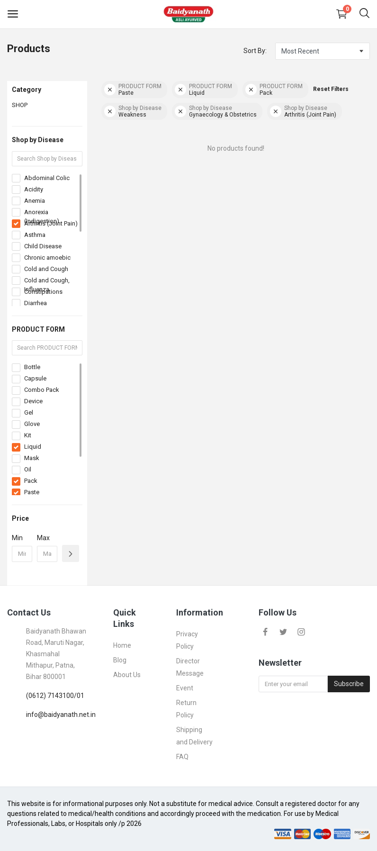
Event (184, 688)
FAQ (182, 756)
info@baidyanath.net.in (61, 714)
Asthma (34, 234)
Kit (27, 435)
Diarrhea (35, 303)
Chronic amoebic (47, 257)
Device (33, 401)
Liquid (32, 446)
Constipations (43, 291)
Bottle (32, 367)
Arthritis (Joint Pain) (51, 223)
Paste (31, 492)
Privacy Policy (187, 640)
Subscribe (349, 684)
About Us (127, 675)
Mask (31, 458)
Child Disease (43, 246)
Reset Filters (331, 89)
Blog (119, 660)
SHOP (19, 105)
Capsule (35, 378)
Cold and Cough (46, 268)
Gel (28, 412)
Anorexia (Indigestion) (41, 216)
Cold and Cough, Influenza (47, 285)
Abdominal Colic (47, 177)
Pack (30, 480)
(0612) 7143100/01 (55, 695)
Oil (27, 469)
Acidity (33, 189)
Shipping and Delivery (194, 736)
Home (122, 645)
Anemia (34, 200)
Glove (32, 423)
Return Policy (186, 709)
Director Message (190, 667)
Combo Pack (41, 389)
